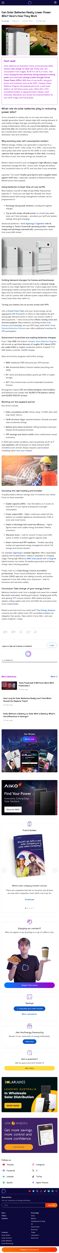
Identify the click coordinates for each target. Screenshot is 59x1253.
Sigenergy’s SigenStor (35, 223)
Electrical (34, 1230)
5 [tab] (33, 908)
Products (5, 1232)
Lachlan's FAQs (27, 21)
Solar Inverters (7, 1238)
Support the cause (29, 985)
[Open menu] (2, 2)
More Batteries (9, 676)
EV (32, 1224)
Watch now (29, 739)
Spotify (7, 1182)
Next (55, 870)
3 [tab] (29, 908)
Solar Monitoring (7, 1243)
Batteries (16, 21)
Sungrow (52, 558)
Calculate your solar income (29, 1008)
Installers (5, 1218)
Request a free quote (29, 1250)
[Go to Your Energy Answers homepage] (30, 2)
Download (29, 899)
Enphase (5, 325)
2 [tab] (27, 908)
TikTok (36, 1176)
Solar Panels (6, 1235)
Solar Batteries (7, 1241)
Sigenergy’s (18, 553)
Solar (33, 1216)
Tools (33, 1232)
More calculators (29, 1014)
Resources (34, 1238)
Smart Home (35, 1227)
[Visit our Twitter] (44, 1191)
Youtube (8, 1164)
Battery (33, 1218)
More (54, 676)
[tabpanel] (29, 867)
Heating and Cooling (38, 1221)
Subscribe (29, 1041)
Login (51, 645)
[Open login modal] (55, 3)
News (3, 1213)
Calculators (35, 1235)
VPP (14, 598)
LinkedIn (8, 1176)
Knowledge (5, 21)
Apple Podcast (39, 1182)
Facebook (8, 1170)
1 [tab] (25, 908)
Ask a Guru (29, 1068)
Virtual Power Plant (15, 311)
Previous (4, 870)
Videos (4, 1216)
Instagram (38, 1164)
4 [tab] (31, 908)
